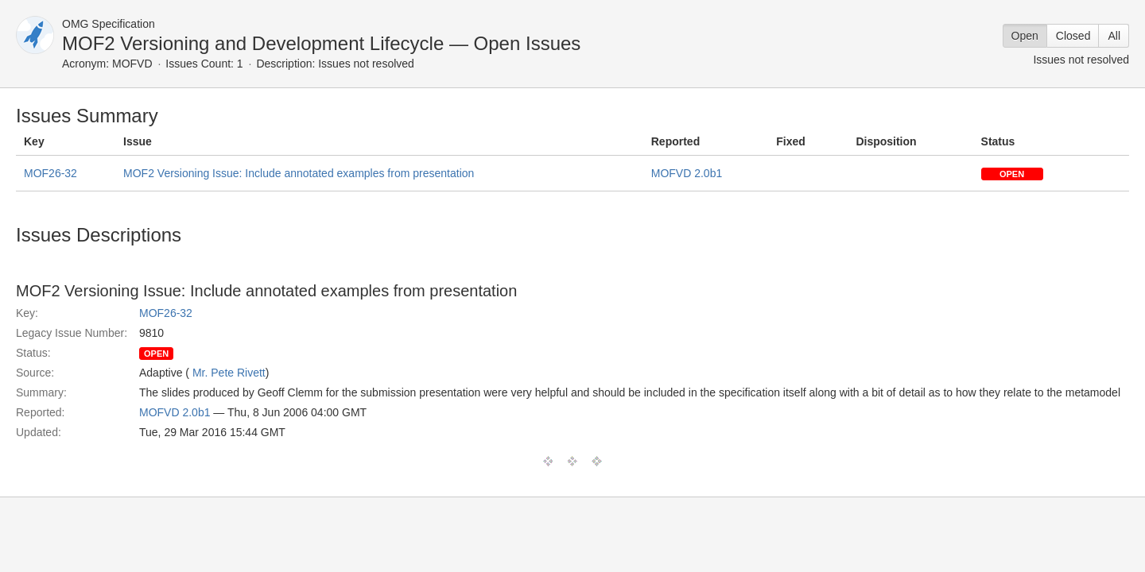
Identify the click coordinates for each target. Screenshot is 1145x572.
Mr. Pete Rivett (229, 372)
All (1114, 35)
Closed (1073, 35)
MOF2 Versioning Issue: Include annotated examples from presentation (298, 173)
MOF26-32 (50, 173)
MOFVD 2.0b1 (686, 173)
